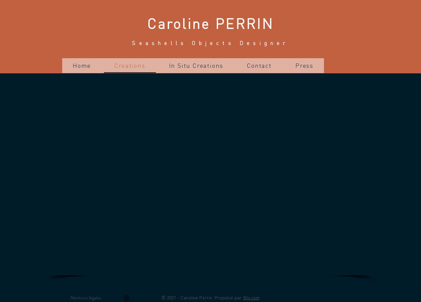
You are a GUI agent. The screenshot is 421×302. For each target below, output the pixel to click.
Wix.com (251, 297)
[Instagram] (126, 298)
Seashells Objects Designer (210, 42)
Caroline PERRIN (210, 23)
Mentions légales (85, 297)
